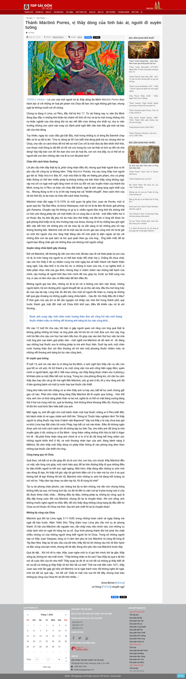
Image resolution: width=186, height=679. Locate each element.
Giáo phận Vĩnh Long (137, 639)
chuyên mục (58, 12)
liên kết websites (137, 608)
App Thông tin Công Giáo (82, 643)
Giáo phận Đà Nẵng (137, 653)
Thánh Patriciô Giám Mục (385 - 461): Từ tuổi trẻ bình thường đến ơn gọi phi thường (143, 79)
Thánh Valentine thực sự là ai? (140, 179)
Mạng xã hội (77, 632)
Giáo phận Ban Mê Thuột (139, 650)
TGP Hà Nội (134, 668)
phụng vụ (39, 12)
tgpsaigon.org (77, 628)
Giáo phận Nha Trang (137, 656)
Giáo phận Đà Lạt (136, 624)
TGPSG (31, 99)
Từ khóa (73, 37)
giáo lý (48, 12)
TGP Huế (133, 647)
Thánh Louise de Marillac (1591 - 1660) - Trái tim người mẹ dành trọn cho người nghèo (143, 88)
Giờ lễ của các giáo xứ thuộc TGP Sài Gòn (91, 614)
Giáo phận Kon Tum (137, 659)
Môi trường (111, 12)
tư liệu (69, 12)
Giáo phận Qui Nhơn (137, 662)
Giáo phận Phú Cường (138, 636)
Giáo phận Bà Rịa (136, 618)
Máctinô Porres (58, 37)
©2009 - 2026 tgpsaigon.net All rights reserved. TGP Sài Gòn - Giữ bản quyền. (93, 676)
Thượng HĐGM (123, 12)
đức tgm (135, 12)
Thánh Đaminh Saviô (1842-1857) (141, 127)
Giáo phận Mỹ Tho (136, 630)
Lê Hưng (31, 32)
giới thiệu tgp (81, 12)
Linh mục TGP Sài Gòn (81, 609)
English (149, 8)
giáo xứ (92, 12)
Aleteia (41, 99)
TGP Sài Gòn (134, 615)
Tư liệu (29, 18)
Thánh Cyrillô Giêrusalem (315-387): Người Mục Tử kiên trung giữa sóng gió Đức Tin (143, 69)
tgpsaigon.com (77, 625)
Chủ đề (48, 37)
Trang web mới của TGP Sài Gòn (86, 618)
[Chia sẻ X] (96, 37)
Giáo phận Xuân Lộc (137, 642)
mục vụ (101, 12)
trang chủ (28, 12)
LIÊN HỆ (74, 656)
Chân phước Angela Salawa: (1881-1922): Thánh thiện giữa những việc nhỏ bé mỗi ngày (143, 120)
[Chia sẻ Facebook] (88, 37)
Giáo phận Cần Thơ (137, 621)
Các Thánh (41, 18)
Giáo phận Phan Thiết (137, 633)
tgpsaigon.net (77, 622)
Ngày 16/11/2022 (34, 37)
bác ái (80, 37)
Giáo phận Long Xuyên (138, 627)
